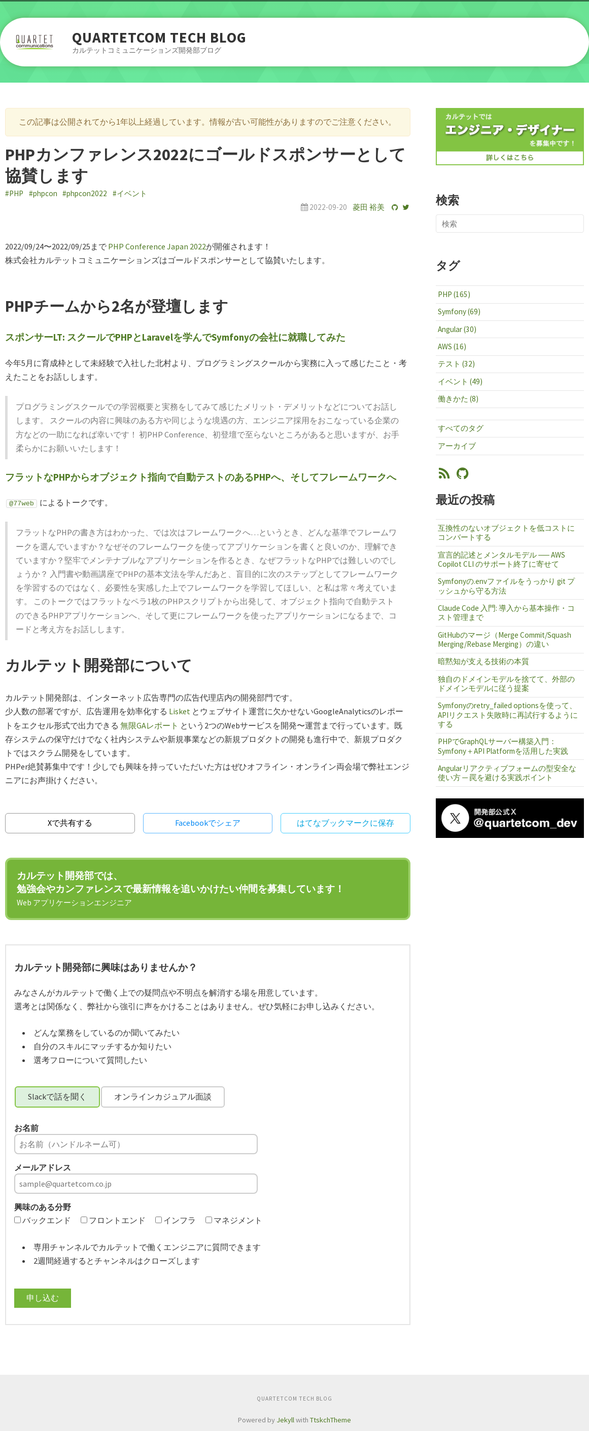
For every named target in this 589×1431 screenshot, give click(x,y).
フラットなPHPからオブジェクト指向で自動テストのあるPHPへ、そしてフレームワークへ (200, 477)
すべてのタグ (460, 428)
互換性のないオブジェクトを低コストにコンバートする (506, 532)
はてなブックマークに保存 (345, 823)
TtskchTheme (330, 1419)
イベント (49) (460, 381)
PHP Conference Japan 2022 (157, 246)
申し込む (42, 1298)
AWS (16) (452, 346)
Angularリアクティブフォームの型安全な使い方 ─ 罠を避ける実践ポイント (507, 772)
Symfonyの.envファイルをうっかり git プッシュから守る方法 (506, 585)
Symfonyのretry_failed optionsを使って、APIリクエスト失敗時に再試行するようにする (508, 714)
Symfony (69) (459, 311)
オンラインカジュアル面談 (163, 1096)
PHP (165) (454, 294)
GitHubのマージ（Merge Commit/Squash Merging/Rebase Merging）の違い (504, 639)
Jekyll (285, 1419)
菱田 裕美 (369, 207)
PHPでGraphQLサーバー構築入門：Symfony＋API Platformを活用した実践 (503, 746)
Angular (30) (457, 329)
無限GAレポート (149, 725)
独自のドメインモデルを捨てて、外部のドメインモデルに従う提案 (506, 683)
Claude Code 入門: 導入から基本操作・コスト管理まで (506, 612)
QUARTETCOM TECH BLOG (159, 37)
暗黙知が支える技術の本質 (483, 661)
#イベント (130, 193)
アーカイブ (457, 446)
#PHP (14, 193)
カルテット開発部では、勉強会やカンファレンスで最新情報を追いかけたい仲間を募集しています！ (180, 888)
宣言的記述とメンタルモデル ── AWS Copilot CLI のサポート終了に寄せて (501, 559)
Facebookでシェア (207, 823)
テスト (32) (456, 364)
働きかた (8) (458, 398)
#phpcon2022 (84, 193)
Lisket (179, 711)
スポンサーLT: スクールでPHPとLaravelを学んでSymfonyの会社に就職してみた (175, 337)
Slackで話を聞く (57, 1096)
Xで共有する (70, 823)
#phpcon (43, 193)
